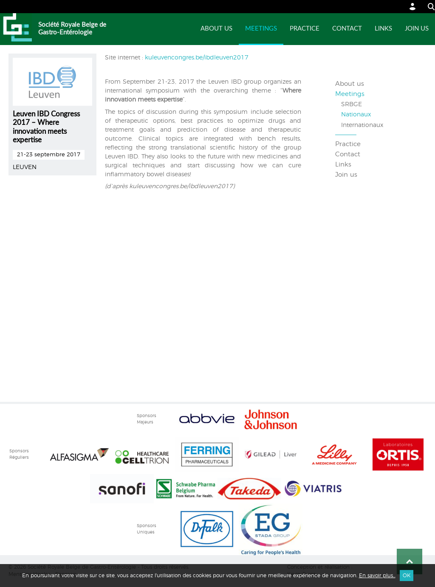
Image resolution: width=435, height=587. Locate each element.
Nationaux (356, 115)
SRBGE (351, 104)
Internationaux (362, 125)
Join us (417, 28)
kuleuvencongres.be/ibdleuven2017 (196, 58)
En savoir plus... (377, 575)
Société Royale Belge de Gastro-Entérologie (72, 29)
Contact (347, 28)
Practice (304, 28)
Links (383, 28)
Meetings (261, 28)
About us (216, 28)
